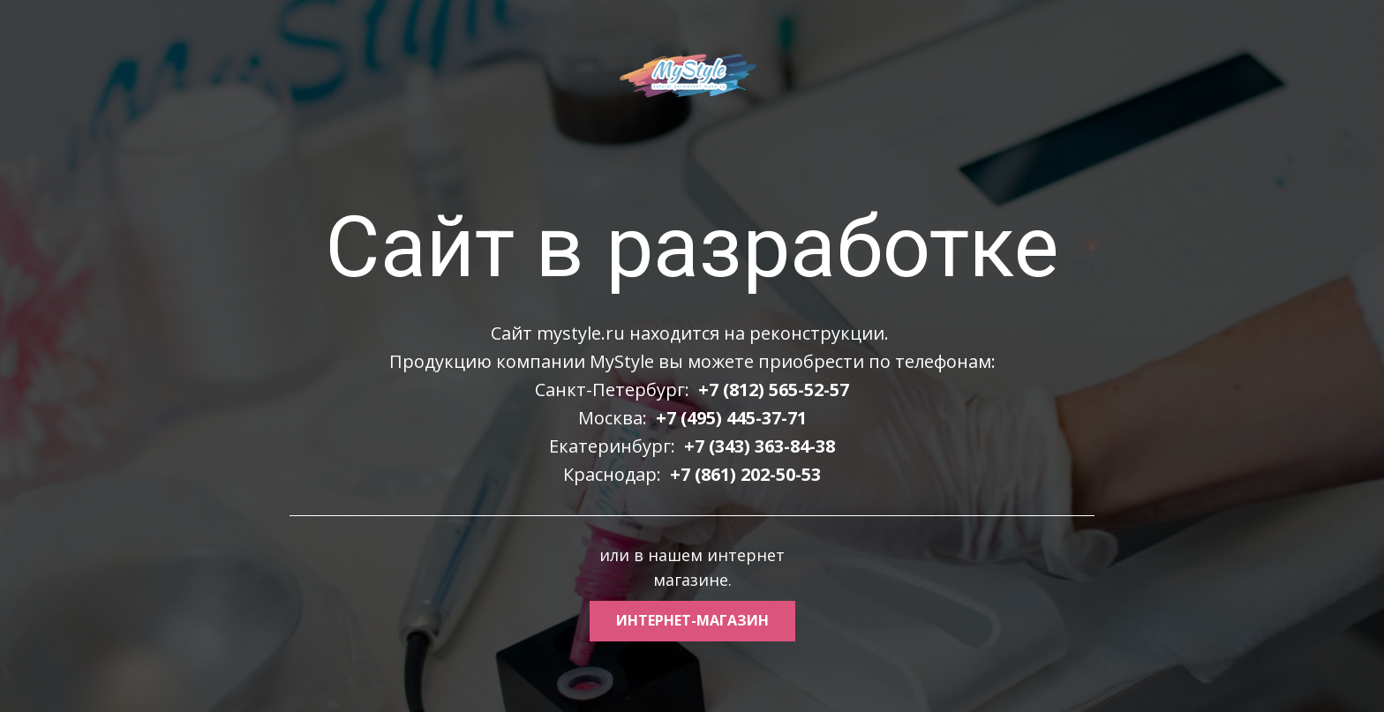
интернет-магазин (692, 620)
